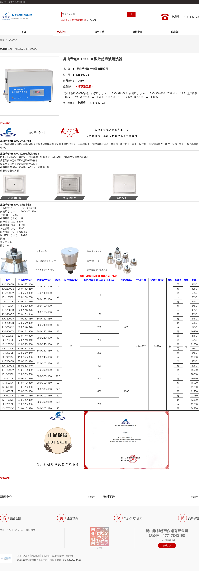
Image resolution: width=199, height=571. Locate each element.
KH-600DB (8, 387)
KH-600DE (7, 391)
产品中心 (61, 31)
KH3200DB (8, 310)
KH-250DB (8, 335)
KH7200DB (8, 361)
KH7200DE (8, 365)
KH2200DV (8, 293)
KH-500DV (7, 382)
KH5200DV (8, 331)
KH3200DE (8, 314)
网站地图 (35, 555)
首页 (23, 31)
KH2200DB (8, 284)
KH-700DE (7, 404)
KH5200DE (8, 327)
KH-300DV (7, 357)
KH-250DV (7, 344)
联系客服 (167, 545)
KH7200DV (8, 370)
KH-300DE (7, 352)
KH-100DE (7, 301)
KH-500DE (91, 20)
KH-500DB (8, 374)
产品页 (26, 555)
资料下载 (99, 31)
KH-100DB (8, 297)
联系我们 (175, 31)
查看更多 (92, 496)
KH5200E (20, 48)
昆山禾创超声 (58, 555)
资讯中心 (137, 31)
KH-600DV (7, 395)
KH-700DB (8, 399)
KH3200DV (8, 318)
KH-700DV (7, 408)
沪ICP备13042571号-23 (72, 560)
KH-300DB (8, 348)
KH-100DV (7, 305)
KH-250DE (7, 340)
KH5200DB (8, 322)
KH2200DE (8, 288)
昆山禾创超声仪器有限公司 (73, 20)
